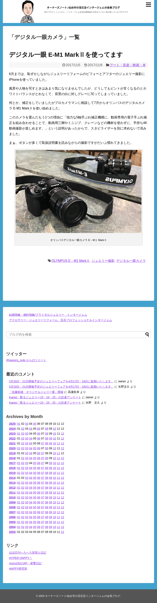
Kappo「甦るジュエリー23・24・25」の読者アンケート (45, 397)
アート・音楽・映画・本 (128, 65)
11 (58, 443)
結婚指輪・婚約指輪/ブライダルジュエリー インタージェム (48, 314)
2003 (12, 532)
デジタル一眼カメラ (131, 260)
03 (26, 423)
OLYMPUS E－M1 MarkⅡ (71, 260)
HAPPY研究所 (18, 568)
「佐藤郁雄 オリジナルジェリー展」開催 (36, 392)
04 (30, 428)
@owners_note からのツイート (26, 360)
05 (34, 423)
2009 (12, 502)
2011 (12, 492)
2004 (12, 527)
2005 (12, 522)
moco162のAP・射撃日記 (25, 563)
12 (62, 433)
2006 (12, 517)
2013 (12, 482)
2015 (12, 473)
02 (22, 428)
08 (46, 428)
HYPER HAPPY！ (20, 558)
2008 (12, 507)
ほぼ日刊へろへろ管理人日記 (27, 552)
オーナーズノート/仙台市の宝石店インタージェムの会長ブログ (82, 595)
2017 (12, 463)
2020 (12, 448)
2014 (12, 477)
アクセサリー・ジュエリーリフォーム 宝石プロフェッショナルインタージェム (60, 320)
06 (38, 428)
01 (18, 423)
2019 (12, 453)
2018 (12, 458)
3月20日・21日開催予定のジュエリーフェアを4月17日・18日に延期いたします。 (61, 381)
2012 (12, 487)
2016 (12, 468)
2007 (12, 512)
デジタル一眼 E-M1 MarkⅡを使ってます (66, 54)
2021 (12, 443)
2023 (12, 433)
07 (42, 443)
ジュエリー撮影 (103, 260)
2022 (12, 438)
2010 (12, 497)
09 (50, 438)
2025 (12, 423)
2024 (12, 428)
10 (54, 428)
